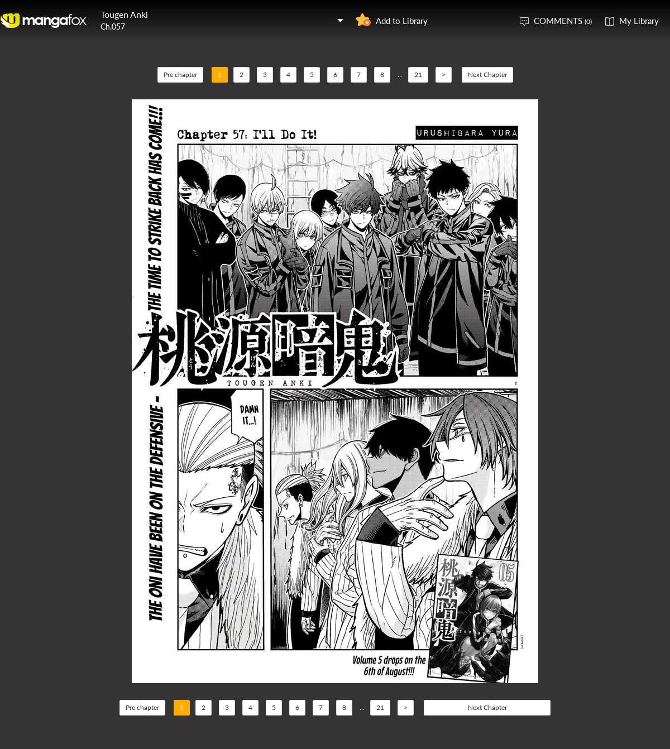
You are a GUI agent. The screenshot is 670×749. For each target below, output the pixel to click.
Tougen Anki (124, 14)
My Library (639, 21)
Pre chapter (180, 74)
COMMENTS (563, 21)
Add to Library (402, 21)
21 (418, 74)
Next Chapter (487, 74)
